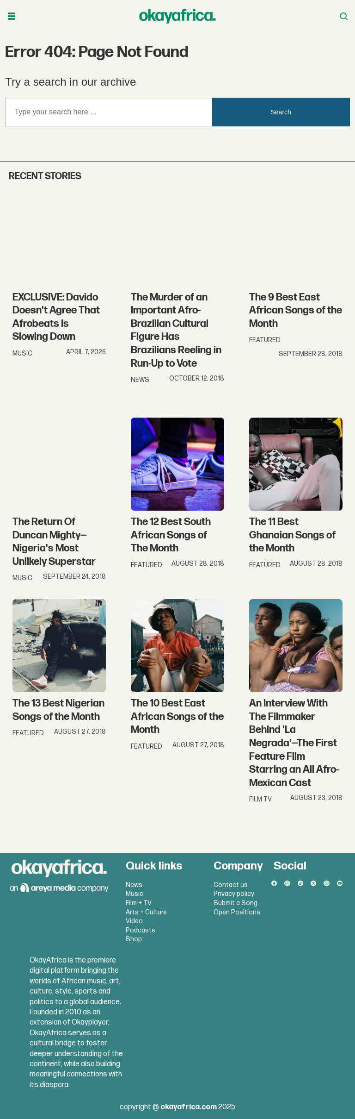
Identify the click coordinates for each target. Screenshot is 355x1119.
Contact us (231, 885)
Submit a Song (235, 903)
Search (281, 112)
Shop (134, 939)
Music (134, 894)
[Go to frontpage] (177, 16)
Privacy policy (234, 894)
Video (134, 921)
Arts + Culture (146, 912)
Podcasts (140, 930)
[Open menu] (11, 16)
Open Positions (237, 912)
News (134, 885)
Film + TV (139, 903)
